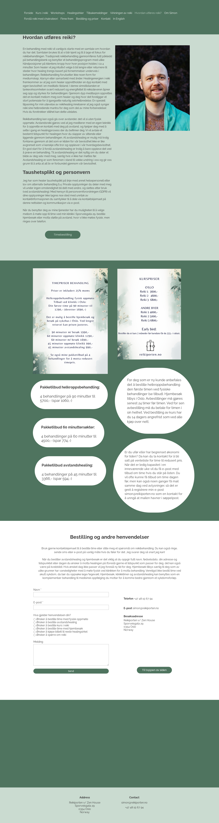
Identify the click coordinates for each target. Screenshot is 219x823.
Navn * (37, 589)
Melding (38, 641)
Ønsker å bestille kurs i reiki (52, 625)
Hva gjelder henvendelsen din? (52, 615)
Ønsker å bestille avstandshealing (56, 622)
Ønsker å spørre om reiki (51, 634)
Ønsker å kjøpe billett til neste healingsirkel (61, 631)
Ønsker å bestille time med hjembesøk (59, 628)
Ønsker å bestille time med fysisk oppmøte (62, 619)
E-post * (38, 602)
